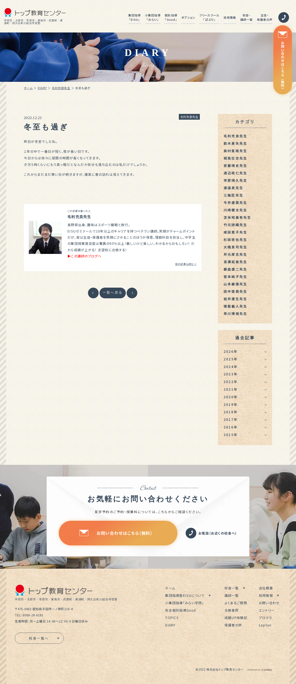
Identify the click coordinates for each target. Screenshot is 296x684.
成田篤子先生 (235, 232)
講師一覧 (231, 595)
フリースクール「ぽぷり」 (209, 17)
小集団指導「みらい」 (153, 17)
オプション (188, 17)
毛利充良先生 (61, 88)
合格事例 (231, 610)
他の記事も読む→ (186, 264)
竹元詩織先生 (235, 224)
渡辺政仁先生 (235, 172)
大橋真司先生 (235, 246)
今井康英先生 (235, 202)
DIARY (42, 88)
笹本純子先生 (235, 276)
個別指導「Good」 (171, 17)
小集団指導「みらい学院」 (184, 602)
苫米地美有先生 (237, 217)
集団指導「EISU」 (134, 17)
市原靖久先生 (235, 180)
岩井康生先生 (235, 298)
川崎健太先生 (235, 209)
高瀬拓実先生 (235, 261)
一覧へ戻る (113, 292)
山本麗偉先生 (235, 283)
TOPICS (172, 617)
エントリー (266, 610)
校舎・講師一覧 (246, 17)
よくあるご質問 (235, 602)
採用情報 (230, 17)
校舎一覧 (231, 588)
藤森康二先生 (235, 269)
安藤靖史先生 (235, 165)
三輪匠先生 (233, 195)
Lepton (265, 625)
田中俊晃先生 (235, 291)
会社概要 (266, 588)
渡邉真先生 (233, 187)
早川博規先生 (235, 313)
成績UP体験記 (235, 617)
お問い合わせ (269, 602)
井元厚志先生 (235, 254)
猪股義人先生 (235, 306)
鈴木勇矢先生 (235, 143)
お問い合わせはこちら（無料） (282, 61)
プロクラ (265, 617)
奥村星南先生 (235, 150)
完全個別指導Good (180, 610)
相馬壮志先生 (235, 158)
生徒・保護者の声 (264, 17)
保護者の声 (233, 625)
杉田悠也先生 (235, 239)
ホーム (28, 88)
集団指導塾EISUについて (185, 595)
